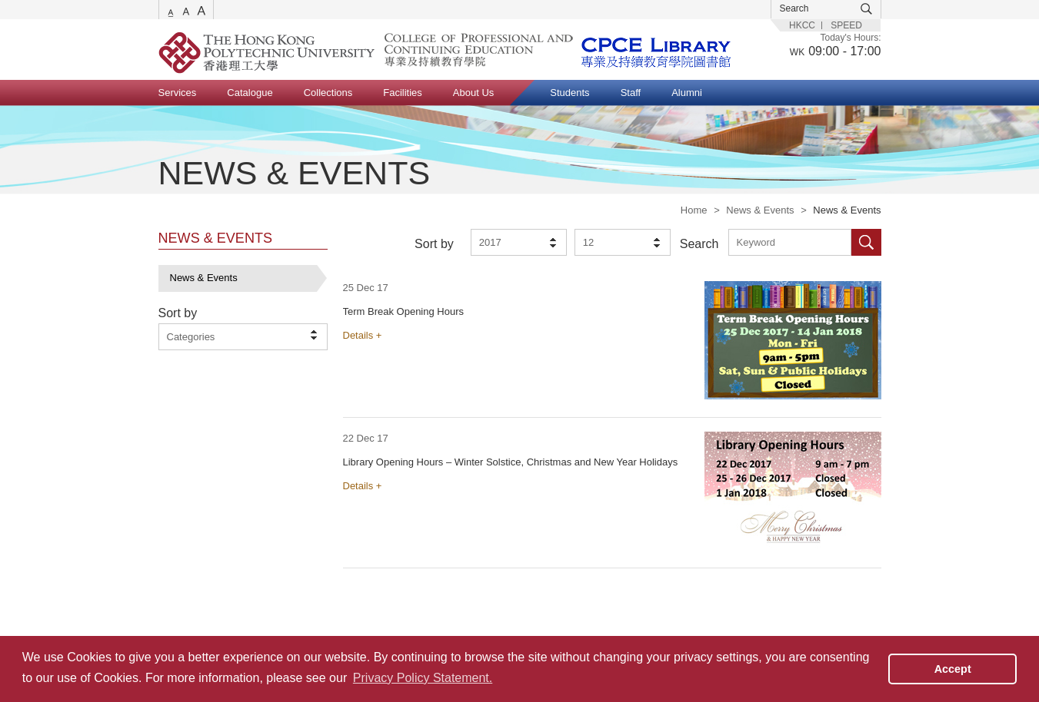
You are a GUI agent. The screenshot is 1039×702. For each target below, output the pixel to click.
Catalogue (249, 92)
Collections (328, 92)
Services (177, 92)
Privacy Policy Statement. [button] (422, 677)
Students (569, 92)
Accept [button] (952, 669)
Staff (631, 92)
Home (694, 210)
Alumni (686, 92)
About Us (473, 92)
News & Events (760, 210)
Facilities (402, 92)
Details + (362, 335)
